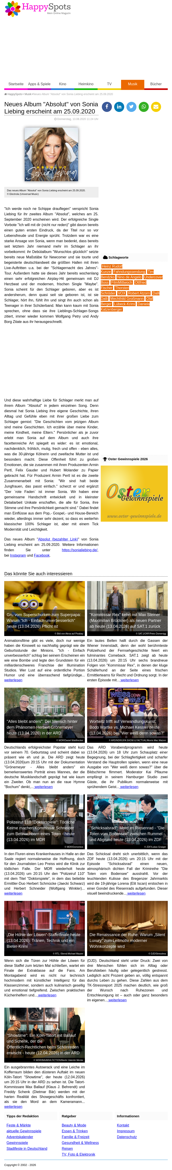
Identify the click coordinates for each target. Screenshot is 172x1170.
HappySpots (13, 94)
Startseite (16, 84)
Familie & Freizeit (75, 1137)
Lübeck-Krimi (124, 304)
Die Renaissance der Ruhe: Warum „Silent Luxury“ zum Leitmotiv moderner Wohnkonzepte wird (127, 941)
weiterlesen (13, 680)
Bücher (156, 84)
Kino (62, 84)
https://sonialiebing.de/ (79, 550)
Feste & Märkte (18, 1125)
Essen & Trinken (75, 1131)
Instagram (18, 555)
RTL (57, 953)
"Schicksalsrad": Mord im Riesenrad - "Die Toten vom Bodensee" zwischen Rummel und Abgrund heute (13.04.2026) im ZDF (127, 834)
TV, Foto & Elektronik (78, 1154)
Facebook (42, 555)
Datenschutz (127, 1137)
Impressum (126, 1131)
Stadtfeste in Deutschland (26, 1148)
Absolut (44, 539)
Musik (132, 84)
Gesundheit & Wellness (80, 1143)
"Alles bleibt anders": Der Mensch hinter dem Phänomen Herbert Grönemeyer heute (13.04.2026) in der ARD (42, 727)
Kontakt (123, 1125)
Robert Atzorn (139, 293)
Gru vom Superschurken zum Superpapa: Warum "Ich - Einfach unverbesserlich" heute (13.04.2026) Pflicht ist (44, 620)
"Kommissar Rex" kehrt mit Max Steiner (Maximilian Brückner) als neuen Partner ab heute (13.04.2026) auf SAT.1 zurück (125, 620)
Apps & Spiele (39, 84)
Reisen (67, 1148)
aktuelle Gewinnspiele (23, 1131)
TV (109, 84)
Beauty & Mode (74, 1125)
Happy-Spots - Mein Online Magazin (37, 9)
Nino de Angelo (129, 277)
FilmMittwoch (121, 282)
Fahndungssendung (129, 272)
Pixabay (79, 633)
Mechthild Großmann (127, 299)
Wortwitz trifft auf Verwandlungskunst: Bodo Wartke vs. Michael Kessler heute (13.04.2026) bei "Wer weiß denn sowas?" (127, 727)
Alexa (68, 633)
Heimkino (86, 84)
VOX (122, 293)
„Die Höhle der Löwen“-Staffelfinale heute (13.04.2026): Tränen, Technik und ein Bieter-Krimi (43, 941)
